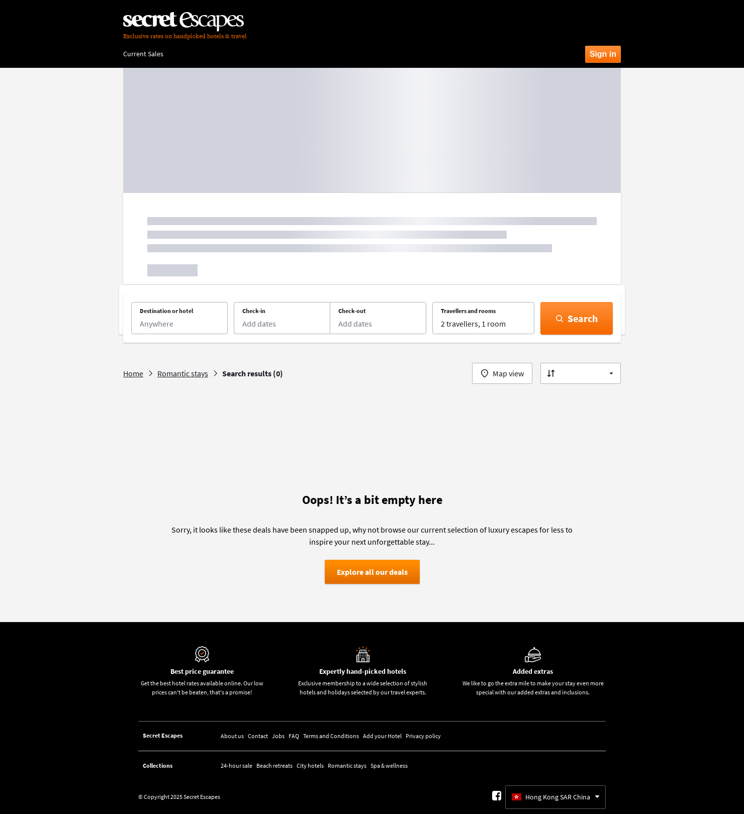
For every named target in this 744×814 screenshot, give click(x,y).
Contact (258, 736)
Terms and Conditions (331, 736)
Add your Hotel (382, 736)
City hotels (310, 765)
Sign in (603, 54)
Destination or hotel (166, 311)
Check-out (352, 311)
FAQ (294, 736)
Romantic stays (347, 765)
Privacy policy (423, 736)
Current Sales (143, 53)
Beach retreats (274, 765)
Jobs (278, 736)
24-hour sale (236, 765)
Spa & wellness (389, 765)
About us (232, 736)
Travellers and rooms (468, 311)
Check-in (253, 311)
